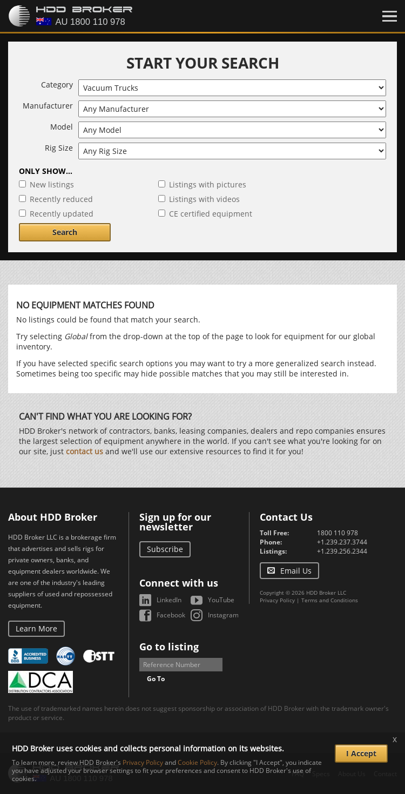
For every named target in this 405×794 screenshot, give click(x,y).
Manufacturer (48, 105)
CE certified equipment (210, 213)
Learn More (36, 628)
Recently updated (61, 213)
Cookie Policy (197, 762)
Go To (156, 678)
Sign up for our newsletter (175, 521)
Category (57, 84)
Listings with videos (204, 199)
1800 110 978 (337, 532)
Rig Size (59, 148)
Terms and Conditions (329, 600)
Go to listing (169, 646)
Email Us (296, 571)
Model (61, 127)
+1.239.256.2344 (342, 551)
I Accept (361, 753)
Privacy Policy (277, 600)
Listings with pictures (207, 184)
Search (64, 232)
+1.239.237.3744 (342, 542)
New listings (52, 184)
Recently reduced (61, 199)
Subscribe (165, 549)
